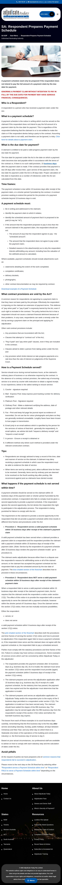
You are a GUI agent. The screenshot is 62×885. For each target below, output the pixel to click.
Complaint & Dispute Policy (43, 834)
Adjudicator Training (41, 854)
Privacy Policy (39, 839)
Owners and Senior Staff (42, 803)
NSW (5, 820)
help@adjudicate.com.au (35, 2)
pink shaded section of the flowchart (19, 633)
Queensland (8, 849)
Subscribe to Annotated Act (43, 849)
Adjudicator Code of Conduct (44, 829)
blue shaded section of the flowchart (27, 570)
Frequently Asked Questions (44, 825)
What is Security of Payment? (44, 808)
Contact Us (7, 798)
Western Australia (10, 829)
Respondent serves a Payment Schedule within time (23, 768)
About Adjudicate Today (42, 794)
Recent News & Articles (42, 844)
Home (6, 794)
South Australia (9, 839)
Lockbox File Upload (51, 2)
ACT (5, 834)
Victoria (6, 825)
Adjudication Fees (40, 798)
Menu (31, 880)
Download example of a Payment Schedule (18, 289)
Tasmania (7, 844)
